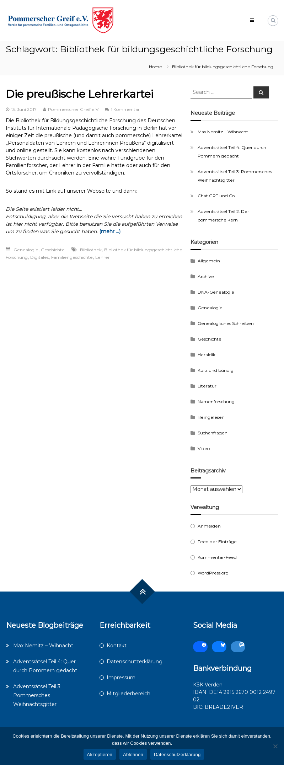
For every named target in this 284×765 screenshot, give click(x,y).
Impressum (121, 677)
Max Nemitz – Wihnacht (223, 131)
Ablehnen (133, 754)
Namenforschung (216, 401)
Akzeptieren (99, 754)
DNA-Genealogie (216, 292)
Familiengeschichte (72, 257)
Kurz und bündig (216, 370)
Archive (206, 276)
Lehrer (102, 257)
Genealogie (26, 249)
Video (204, 448)
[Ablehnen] (275, 746)
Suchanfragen (212, 432)
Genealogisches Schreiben (226, 323)
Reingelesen (211, 417)
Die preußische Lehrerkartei (79, 94)
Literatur (207, 386)
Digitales (39, 257)
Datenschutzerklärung (134, 661)
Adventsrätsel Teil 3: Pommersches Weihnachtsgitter (37, 695)
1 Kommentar (125, 109)
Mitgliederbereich (128, 693)
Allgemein (209, 260)
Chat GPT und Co (216, 195)
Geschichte (53, 249)
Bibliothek (91, 249)
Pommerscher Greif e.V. (74, 109)
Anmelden (209, 526)
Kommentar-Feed (217, 557)
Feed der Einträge (217, 541)
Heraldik (206, 354)
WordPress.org (213, 573)
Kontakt (117, 645)
